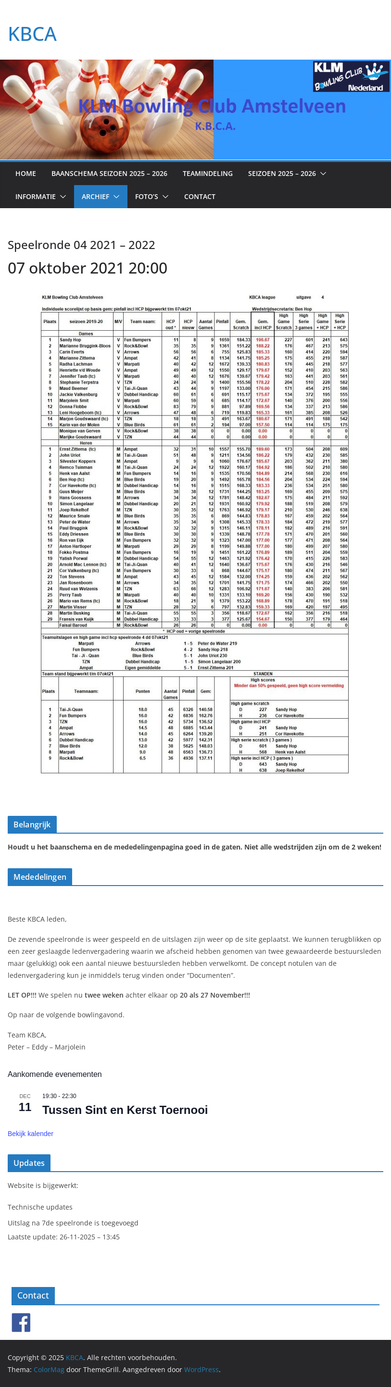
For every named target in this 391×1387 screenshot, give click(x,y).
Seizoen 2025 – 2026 (282, 173)
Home (25, 173)
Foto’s (146, 196)
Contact (199, 196)
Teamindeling (208, 173)
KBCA (32, 33)
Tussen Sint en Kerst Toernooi (125, 1109)
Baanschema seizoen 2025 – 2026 (109, 173)
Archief (95, 196)
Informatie (35, 196)
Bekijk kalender (30, 1133)
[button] (321, 173)
